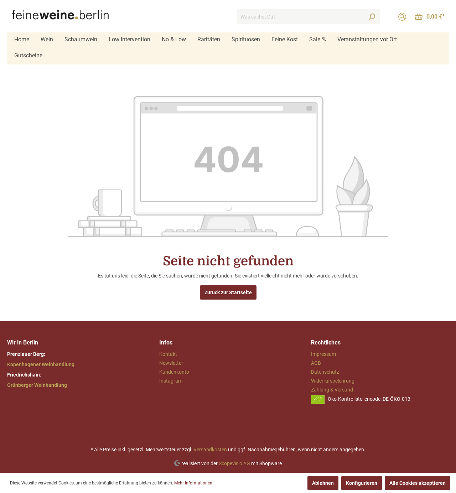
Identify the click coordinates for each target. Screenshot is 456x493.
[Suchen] (371, 16)
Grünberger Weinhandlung (37, 385)
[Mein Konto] (402, 17)
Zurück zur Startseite (228, 292)
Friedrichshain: (24, 375)
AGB (316, 363)
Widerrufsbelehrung (332, 381)
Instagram (170, 381)
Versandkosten (210, 449)
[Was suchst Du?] (300, 16)
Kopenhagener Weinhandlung (40, 364)
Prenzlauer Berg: (26, 354)
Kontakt (168, 354)
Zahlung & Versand (332, 390)
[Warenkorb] (429, 17)
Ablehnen (323, 483)
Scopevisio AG (234, 463)
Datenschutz (325, 372)
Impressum (323, 354)
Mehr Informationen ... (195, 483)
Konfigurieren (361, 483)
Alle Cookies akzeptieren (417, 483)
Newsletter (171, 363)
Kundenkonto (174, 372)
